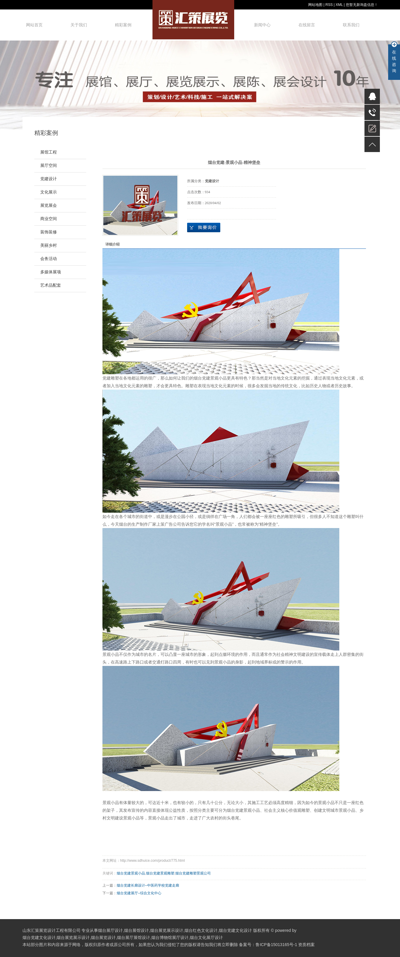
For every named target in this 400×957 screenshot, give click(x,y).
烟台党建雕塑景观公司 (193, 873)
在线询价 (203, 227)
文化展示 (48, 192)
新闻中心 (262, 24)
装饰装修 (48, 232)
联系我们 (351, 24)
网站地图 (315, 5)
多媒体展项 (50, 272)
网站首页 (34, 24)
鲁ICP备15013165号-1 (276, 944)
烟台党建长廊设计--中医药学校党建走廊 (148, 885)
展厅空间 (48, 165)
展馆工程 (48, 152)
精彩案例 (123, 24)
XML (339, 5)
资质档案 (306, 944)
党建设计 (48, 179)
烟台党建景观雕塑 (160, 873)
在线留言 (306, 24)
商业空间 (48, 219)
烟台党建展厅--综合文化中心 (139, 893)
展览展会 (48, 205)
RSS (329, 5)
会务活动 (48, 258)
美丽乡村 (48, 245)
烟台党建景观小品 (210, 378)
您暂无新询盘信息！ (362, 5)
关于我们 (78, 24)
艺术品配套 (50, 285)
